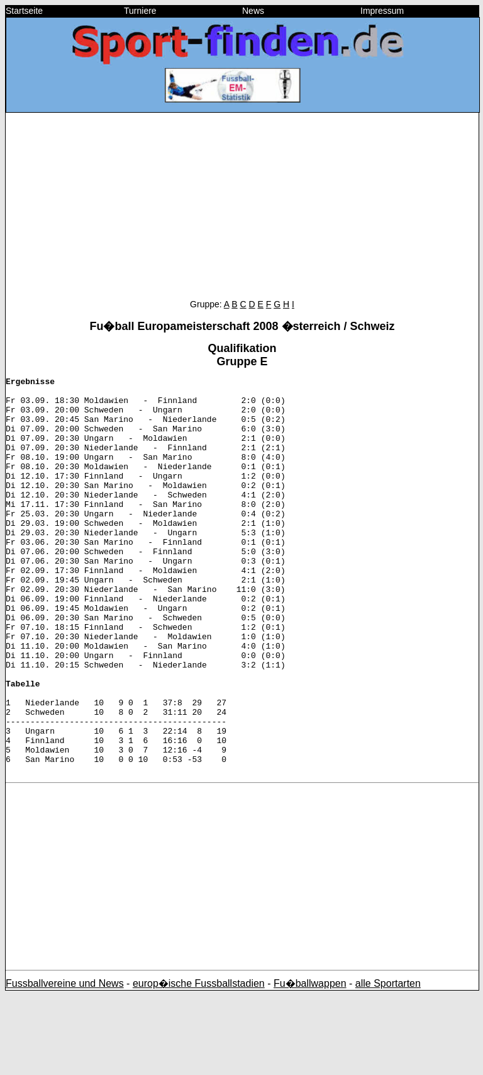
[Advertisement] (242, 211)
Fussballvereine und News (65, 1062)
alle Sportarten (388, 1062)
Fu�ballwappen (310, 1062)
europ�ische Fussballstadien (199, 1062)
